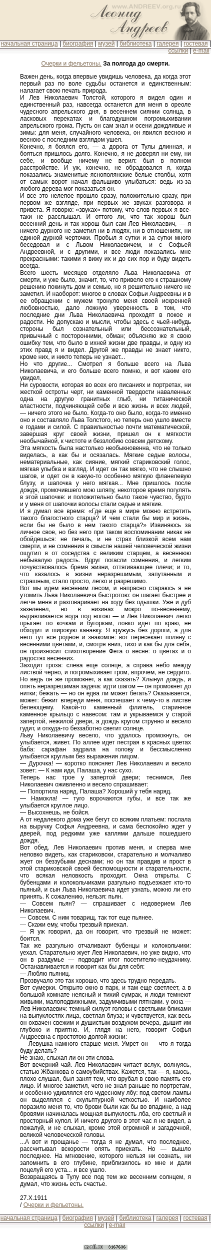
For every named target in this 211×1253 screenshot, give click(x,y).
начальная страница (29, 43)
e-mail (201, 50)
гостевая (196, 43)
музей (106, 43)
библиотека (136, 43)
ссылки (178, 50)
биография (77, 43)
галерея (167, 43)
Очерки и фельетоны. (71, 63)
